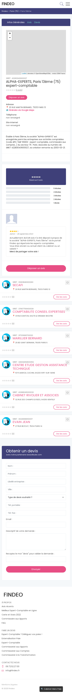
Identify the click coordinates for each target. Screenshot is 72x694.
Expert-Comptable (11, 642)
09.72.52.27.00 (10, 666)
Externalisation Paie (11, 638)
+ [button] (10, 34)
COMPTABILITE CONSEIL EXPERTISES (39, 312)
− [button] (10, 38)
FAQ (4, 623)
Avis (29, 22)
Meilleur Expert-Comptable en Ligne (19, 610)
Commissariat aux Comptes (15, 651)
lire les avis (61, 297)
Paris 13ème (25, 11)
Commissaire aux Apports (14, 618)
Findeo (8, 3)
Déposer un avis (16, 97)
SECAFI (18, 285)
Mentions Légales (10, 684)
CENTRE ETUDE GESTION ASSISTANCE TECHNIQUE (40, 367)
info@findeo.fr (11, 670)
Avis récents (8, 606)
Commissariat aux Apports (15, 646)
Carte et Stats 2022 (11, 614)
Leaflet (24, 73)
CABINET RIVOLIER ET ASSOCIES (36, 395)
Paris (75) (14, 11)
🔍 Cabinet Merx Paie (51, 689)
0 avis (19, 90)
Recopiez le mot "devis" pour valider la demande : (30, 553)
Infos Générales (16, 22)
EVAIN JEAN (21, 422)
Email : (9, 519)
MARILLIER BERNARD (27, 338)
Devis (37, 22)
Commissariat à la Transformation (19, 655)
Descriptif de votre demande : (20, 531)
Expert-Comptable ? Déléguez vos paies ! (22, 634)
